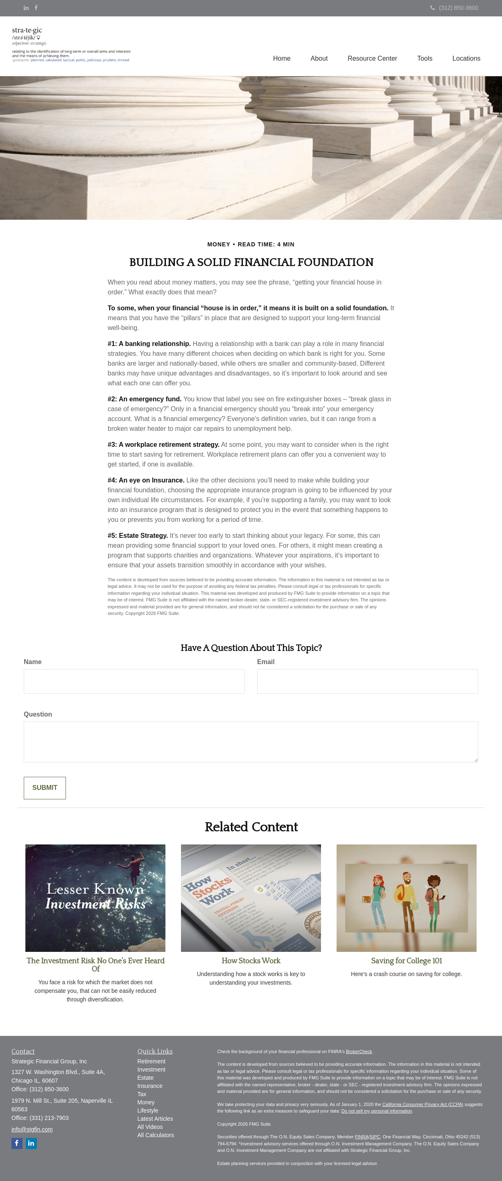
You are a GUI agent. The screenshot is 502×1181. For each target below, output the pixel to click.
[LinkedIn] (26, 8)
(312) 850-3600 (454, 8)
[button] (317, 46)
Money (146, 1102)
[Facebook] (36, 8)
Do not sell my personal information (376, 1110)
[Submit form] (45, 788)
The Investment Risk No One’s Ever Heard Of (96, 965)
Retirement (151, 1061)
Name (33, 661)
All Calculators (156, 1135)
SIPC (375, 1136)
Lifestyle (148, 1110)
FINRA (362, 1136)
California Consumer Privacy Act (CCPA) (423, 1104)
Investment (151, 1069)
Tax (142, 1094)
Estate (146, 1077)
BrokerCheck (359, 1051)
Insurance (150, 1086)
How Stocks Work (251, 961)
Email (266, 661)
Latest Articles (155, 1118)
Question (38, 714)
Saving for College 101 (406, 961)
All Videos (150, 1127)
